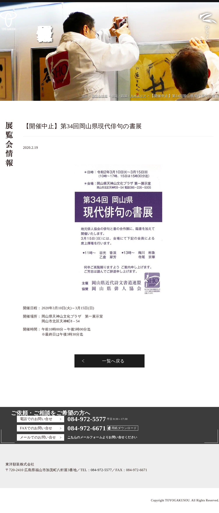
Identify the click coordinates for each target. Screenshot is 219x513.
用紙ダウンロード (124, 428)
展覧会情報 (99, 96)
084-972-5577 (86, 418)
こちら (72, 437)
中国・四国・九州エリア (128, 96)
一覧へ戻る (113, 361)
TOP (84, 96)
